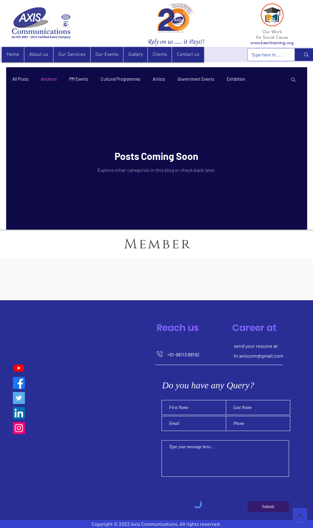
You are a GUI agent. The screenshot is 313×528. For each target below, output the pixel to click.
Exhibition (236, 79)
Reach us (178, 327)
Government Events (196, 79)
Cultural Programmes (120, 79)
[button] (159, 54)
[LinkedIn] (19, 413)
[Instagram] (19, 428)
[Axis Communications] (19, 383)
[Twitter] (19, 398)
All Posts (20, 79)
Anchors (49, 79)
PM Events (78, 79)
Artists (159, 79)
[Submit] (268, 506)
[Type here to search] (266, 55)
